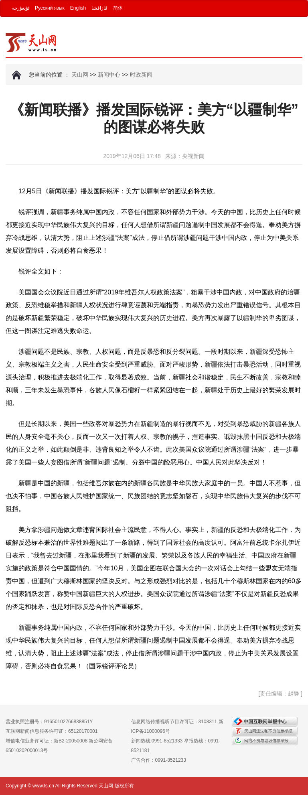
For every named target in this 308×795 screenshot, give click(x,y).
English (78, 8)
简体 (118, 8)
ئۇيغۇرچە (20, 8)
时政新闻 (141, 74)
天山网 (79, 74)
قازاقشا (99, 8)
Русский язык (50, 8)
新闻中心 (109, 74)
